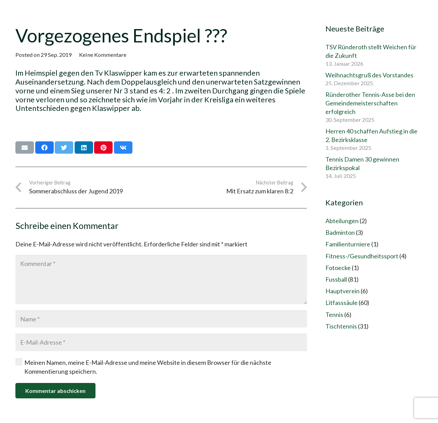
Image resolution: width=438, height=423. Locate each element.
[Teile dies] (44, 147)
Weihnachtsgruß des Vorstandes (369, 75)
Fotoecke (338, 267)
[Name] (161, 319)
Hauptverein (342, 291)
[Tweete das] (64, 147)
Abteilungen (342, 221)
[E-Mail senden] (24, 147)
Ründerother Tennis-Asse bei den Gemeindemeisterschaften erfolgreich (370, 103)
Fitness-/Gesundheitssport (361, 256)
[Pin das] (103, 147)
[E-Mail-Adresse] (161, 342)
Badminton (340, 232)
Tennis (334, 314)
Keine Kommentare (102, 54)
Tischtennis (341, 326)
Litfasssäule (341, 302)
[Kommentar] (161, 279)
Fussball (336, 279)
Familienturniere (347, 244)
